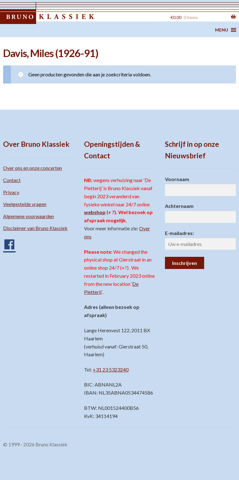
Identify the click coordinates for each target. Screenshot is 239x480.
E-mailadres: (179, 233)
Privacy (11, 192)
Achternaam (179, 206)
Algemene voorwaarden (28, 216)
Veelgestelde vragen (24, 204)
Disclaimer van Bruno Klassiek (35, 228)
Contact (12, 180)
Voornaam (177, 179)
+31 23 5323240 (111, 369)
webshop (94, 212)
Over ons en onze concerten (32, 168)
